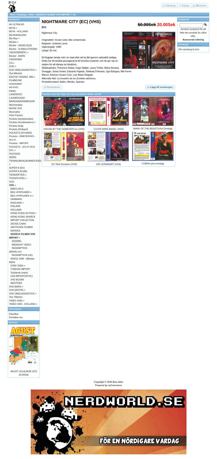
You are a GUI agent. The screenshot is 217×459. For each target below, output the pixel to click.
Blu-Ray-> (14, 38)
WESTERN (16, 283)
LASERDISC (15, 94)
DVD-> (12, 66)
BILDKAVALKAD (17, 35)
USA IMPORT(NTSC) (21, 276)
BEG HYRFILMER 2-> (21, 195)
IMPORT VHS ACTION (22, 220)
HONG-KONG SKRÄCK (22, 216)
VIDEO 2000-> (16, 300)
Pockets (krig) (16, 126)
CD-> (12, 63)
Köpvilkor (14, 314)
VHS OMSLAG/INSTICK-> (22, 293)
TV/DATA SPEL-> (18, 178)
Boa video (118, 382)
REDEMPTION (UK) (22, 255)
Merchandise (15, 105)
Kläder (12, 91)
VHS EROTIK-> (17, 290)
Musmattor (14, 112)
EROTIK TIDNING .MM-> (22, 77)
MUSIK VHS (15, 108)
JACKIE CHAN (18, 223)
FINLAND (15, 206)
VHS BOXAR (17, 279)
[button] (169, 5)
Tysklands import (19, 272)
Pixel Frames (16, 115)
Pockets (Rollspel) (18, 129)
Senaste (12, 322)
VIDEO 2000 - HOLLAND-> (23, 304)
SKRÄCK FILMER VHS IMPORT (53, 14)
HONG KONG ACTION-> (23, 213)
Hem (12, 14)
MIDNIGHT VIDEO (21, 244)
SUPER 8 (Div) (17, 167)
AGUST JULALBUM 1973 (23, 371)
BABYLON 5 (16, 188)
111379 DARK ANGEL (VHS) (108, 129)
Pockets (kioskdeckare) (21, 119)
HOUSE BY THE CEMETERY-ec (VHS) (64, 129)
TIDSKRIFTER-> (17, 174)
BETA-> (13, 28)
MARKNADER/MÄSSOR (22, 101)
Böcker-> (13, 42)
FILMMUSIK (15, 80)
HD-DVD (13, 87)
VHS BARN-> (16, 286)
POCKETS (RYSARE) (20, 133)
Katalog (21, 14)
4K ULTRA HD (16, 24)
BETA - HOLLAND (18, 31)
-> (12, 185)
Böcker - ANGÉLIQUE (20, 45)
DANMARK (16, 199)
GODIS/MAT (15, 84)
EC (74, 14)
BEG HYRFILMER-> (21, 192)
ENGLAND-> (17, 202)
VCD (11, 181)
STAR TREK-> (17, 265)
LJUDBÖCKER (17, 98)
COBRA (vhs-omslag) (153, 163)
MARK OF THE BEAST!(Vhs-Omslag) (152, 128)
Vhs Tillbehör (16, 297)
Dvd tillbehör (15, 73)
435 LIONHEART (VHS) (108, 164)
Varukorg (183, 44)
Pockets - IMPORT (18, 143)
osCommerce (115, 385)
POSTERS (14, 154)
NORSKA (15, 230)
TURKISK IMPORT (20, 269)
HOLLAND (15, 209)
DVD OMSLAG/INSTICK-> (23, 70)
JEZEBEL (17, 241)
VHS (31, 14)
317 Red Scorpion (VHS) (64, 164)
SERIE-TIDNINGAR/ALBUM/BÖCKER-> (25, 160)
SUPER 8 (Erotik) (18, 171)
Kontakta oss (16, 317)
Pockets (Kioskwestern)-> (22, 122)
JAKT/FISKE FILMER (21, 227)
